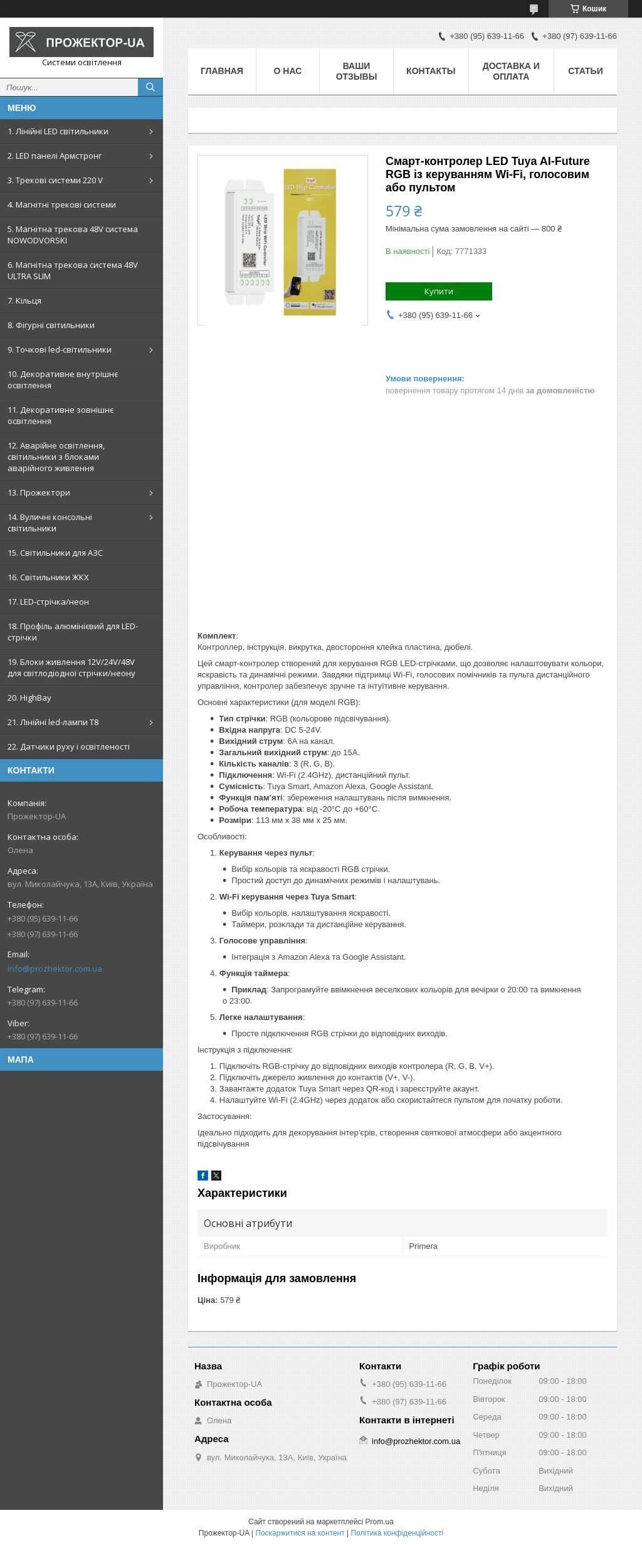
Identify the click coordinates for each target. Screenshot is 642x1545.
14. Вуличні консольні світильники (50, 522)
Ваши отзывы (356, 71)
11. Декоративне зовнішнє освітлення (60, 415)
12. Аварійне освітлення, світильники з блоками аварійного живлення (56, 457)
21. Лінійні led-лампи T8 (53, 722)
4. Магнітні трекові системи (62, 204)
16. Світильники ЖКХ (48, 577)
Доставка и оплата (511, 71)
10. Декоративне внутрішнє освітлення (63, 379)
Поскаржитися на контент (299, 1533)
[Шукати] (150, 87)
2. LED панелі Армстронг (55, 155)
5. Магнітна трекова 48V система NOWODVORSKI (73, 234)
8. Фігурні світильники (51, 325)
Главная (222, 71)
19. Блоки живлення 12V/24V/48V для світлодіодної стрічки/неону (71, 667)
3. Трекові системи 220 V (55, 180)
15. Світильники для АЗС (55, 552)
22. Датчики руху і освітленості (69, 746)
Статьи (585, 71)
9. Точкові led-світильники (60, 349)
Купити (438, 291)
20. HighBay (29, 697)
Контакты (430, 71)
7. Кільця (24, 300)
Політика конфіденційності (396, 1533)
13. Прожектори (39, 492)
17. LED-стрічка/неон (48, 601)
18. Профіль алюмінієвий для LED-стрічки (73, 631)
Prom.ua (380, 1521)
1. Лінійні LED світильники (58, 131)
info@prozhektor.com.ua (55, 968)
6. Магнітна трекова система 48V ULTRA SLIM (73, 270)
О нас (288, 71)
